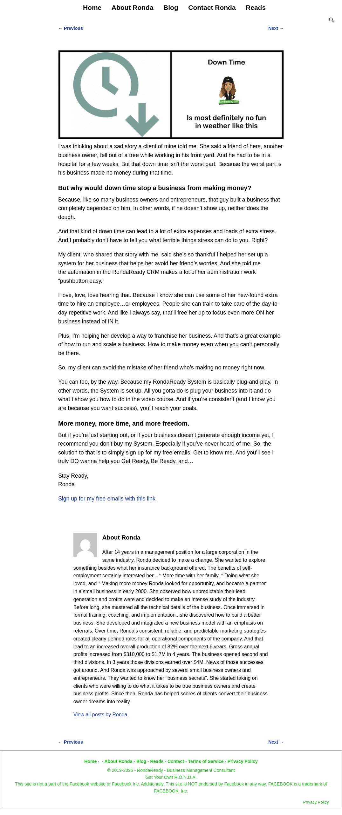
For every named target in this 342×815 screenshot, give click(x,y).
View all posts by (100, 714)
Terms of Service (206, 761)
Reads (256, 7)
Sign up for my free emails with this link (106, 498)
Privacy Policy (243, 761)
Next (276, 28)
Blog (170, 7)
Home (92, 7)
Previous (70, 28)
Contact (176, 761)
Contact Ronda (212, 7)
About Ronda (133, 7)
